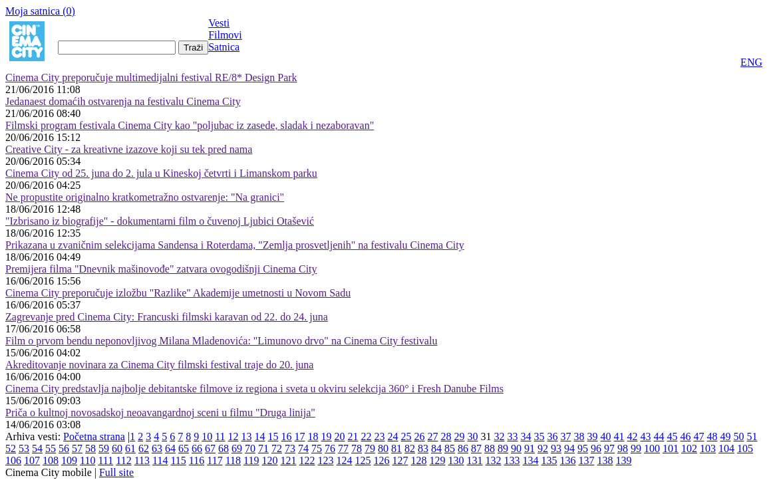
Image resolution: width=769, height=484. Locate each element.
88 (489, 448)
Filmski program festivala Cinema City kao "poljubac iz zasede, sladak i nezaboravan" (189, 125)
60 (117, 448)
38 (579, 436)
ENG (751, 62)
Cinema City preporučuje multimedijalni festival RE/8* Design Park (151, 77)
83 (423, 448)
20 (340, 436)
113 (142, 460)
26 (419, 436)
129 (437, 460)
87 (476, 448)
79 (370, 448)
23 (380, 436)
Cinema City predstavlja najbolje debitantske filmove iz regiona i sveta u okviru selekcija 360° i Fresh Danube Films (254, 388)
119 (251, 460)
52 (10, 448)
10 (207, 436)
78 (356, 448)
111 (105, 460)
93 (556, 448)
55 (50, 448)
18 (313, 436)
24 (393, 436)
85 (449, 448)
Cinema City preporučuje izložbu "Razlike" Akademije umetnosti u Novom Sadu (178, 293)
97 (609, 448)
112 (123, 460)
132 (493, 460)
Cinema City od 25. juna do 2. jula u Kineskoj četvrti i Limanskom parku (161, 173)
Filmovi (225, 35)
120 (269, 460)
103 (708, 448)
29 (459, 436)
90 (516, 448)
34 (526, 436)
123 (325, 460)
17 (300, 436)
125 (363, 460)
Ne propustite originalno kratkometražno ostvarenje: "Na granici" (144, 197)
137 (586, 460)
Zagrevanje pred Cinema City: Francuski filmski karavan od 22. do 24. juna (166, 316)
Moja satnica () (40, 11)
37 (566, 436)
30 (473, 436)
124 (344, 460)
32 (499, 436)
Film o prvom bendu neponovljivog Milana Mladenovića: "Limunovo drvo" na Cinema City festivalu (221, 340)
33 (513, 436)
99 (636, 448)
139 (623, 460)
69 (236, 448)
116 (196, 460)
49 (725, 436)
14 (260, 436)
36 (552, 436)
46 (686, 436)
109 (69, 460)
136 (567, 460)
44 (659, 436)
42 (632, 436)
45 (672, 436)
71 (263, 448)
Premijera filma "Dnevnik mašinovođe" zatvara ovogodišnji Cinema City (161, 269)
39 (592, 436)
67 (210, 448)
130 (456, 460)
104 (726, 448)
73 (290, 448)
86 (463, 448)
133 (512, 460)
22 (366, 436)
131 (474, 460)
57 (77, 448)
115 (178, 460)
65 (183, 448)
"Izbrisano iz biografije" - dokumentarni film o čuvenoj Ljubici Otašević (159, 221)
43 (646, 436)
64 (170, 448)
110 (87, 460)
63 (157, 448)
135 (549, 460)
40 (606, 436)
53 (24, 448)
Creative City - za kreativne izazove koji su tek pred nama (128, 149)
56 (64, 448)
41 (619, 436)
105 (745, 448)
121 (288, 460)
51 (752, 436)
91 (529, 448)
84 (436, 448)
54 (37, 448)
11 (220, 436)
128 (418, 460)
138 (605, 460)
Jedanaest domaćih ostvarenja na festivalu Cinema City (123, 101)
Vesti (219, 23)
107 (32, 460)
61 (130, 448)
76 (330, 448)
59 (103, 448)
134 (530, 460)
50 (739, 436)
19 (326, 436)
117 (214, 460)
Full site (116, 472)
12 (233, 436)
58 (90, 448)
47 (699, 436)
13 (246, 436)
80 (383, 448)
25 (406, 436)
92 (543, 448)
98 (622, 448)
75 (316, 448)
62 (143, 448)
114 (160, 460)
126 (381, 460)
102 (689, 448)
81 (396, 448)
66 (197, 448)
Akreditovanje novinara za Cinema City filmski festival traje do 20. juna (159, 364)
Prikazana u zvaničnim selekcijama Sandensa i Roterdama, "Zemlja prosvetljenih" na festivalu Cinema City (234, 245)
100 (652, 448)
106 (13, 460)
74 (303, 448)
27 (433, 436)
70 (250, 448)
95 (582, 448)
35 (539, 436)
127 (400, 460)
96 (596, 448)
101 (671, 448)
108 (51, 460)
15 (273, 436)
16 (286, 436)
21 (353, 436)
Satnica (223, 47)
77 (343, 448)
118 (233, 460)
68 (223, 448)
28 (446, 436)
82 (409, 448)
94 (569, 448)
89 (503, 448)
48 (712, 436)
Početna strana (94, 436)
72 (276, 448)
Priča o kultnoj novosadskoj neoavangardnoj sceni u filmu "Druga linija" (160, 412)
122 (307, 460)
